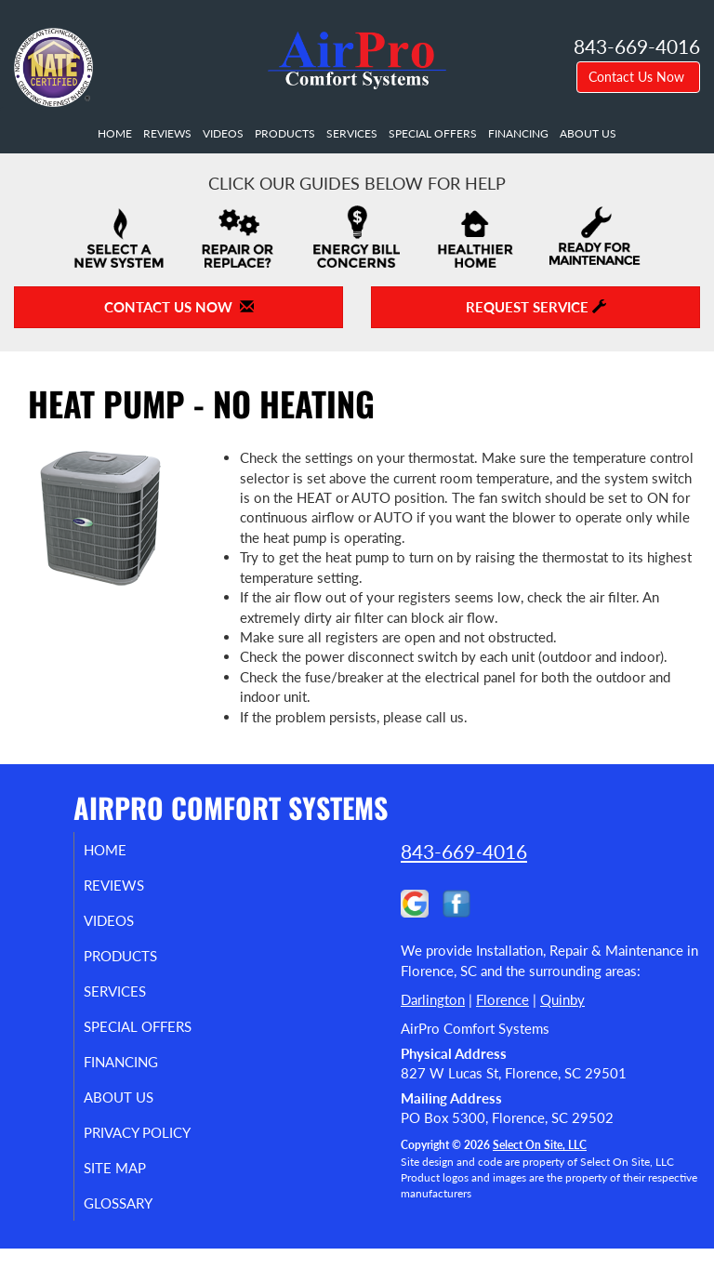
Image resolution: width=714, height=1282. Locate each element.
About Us (588, 133)
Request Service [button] (536, 306)
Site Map (133, 1201)
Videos (223, 133)
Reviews (167, 133)
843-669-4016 (464, 851)
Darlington (433, 999)
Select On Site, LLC (540, 1145)
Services (351, 133)
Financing (518, 133)
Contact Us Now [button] (638, 77)
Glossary (136, 1236)
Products (285, 133)
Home (115, 133)
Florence (502, 999)
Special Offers (433, 133)
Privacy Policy (115, 1157)
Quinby (562, 999)
